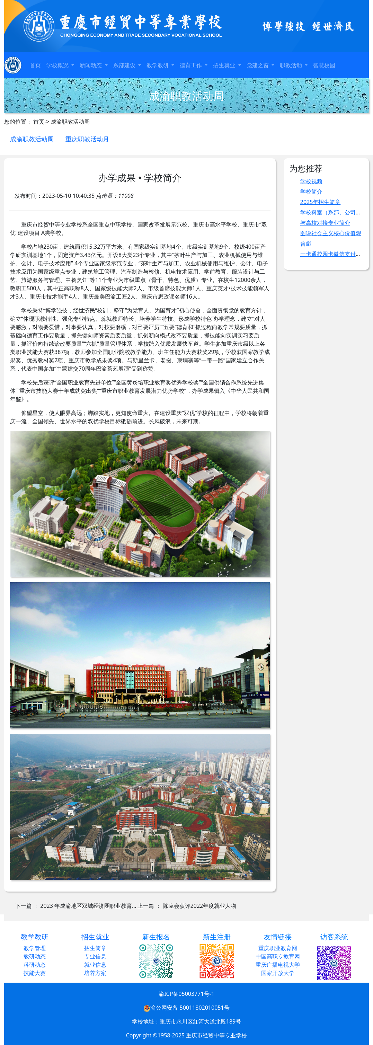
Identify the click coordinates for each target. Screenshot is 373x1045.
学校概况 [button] (58, 65)
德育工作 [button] (191, 65)
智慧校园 (324, 65)
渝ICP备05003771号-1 (186, 994)
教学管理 (35, 948)
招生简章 (95, 948)
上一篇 (186, 906)
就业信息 (95, 964)
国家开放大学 (277, 973)
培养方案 (95, 973)
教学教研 (34, 936)
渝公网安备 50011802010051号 (186, 1007)
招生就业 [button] (225, 65)
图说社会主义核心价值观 (330, 233)
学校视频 (311, 181)
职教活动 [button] (291, 65)
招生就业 (95, 936)
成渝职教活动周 (32, 139)
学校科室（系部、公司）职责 (336, 212)
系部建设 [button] (125, 65)
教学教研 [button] (158, 65)
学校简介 (311, 191)
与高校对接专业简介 (325, 223)
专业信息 (95, 956)
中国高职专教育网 (278, 956)
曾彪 (305, 243)
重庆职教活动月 (87, 139)
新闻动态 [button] (91, 65)
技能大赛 (35, 973)
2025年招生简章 (320, 202)
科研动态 (35, 964)
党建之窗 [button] (258, 65)
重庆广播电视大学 (278, 964)
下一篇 (76, 906)
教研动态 (35, 956)
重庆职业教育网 (277, 948)
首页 (35, 65)
